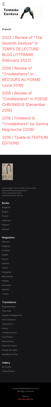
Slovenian (6, 285)
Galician (5, 263)
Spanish (5, 229)
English (5, 212)
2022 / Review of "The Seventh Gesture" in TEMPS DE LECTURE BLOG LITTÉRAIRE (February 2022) (22, 49)
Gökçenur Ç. (7, 324)
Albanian (6, 242)
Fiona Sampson (9, 319)
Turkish (5, 294)
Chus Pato (6, 311)
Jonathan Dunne (9, 332)
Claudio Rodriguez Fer (12, 315)
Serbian (5, 225)
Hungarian (6, 272)
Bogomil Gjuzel (8, 306)
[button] (3, 3)
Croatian (6, 250)
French (5, 216)
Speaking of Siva (9, 354)
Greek (5, 268)
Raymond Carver (9, 345)
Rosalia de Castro (10, 350)
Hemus (5, 328)
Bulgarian (6, 207)
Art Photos (6, 367)
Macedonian (7, 276)
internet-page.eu (25, 399)
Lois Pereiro (7, 337)
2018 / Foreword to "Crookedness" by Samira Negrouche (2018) (25, 124)
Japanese (6, 220)
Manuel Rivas (8, 341)
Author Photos (8, 371)
